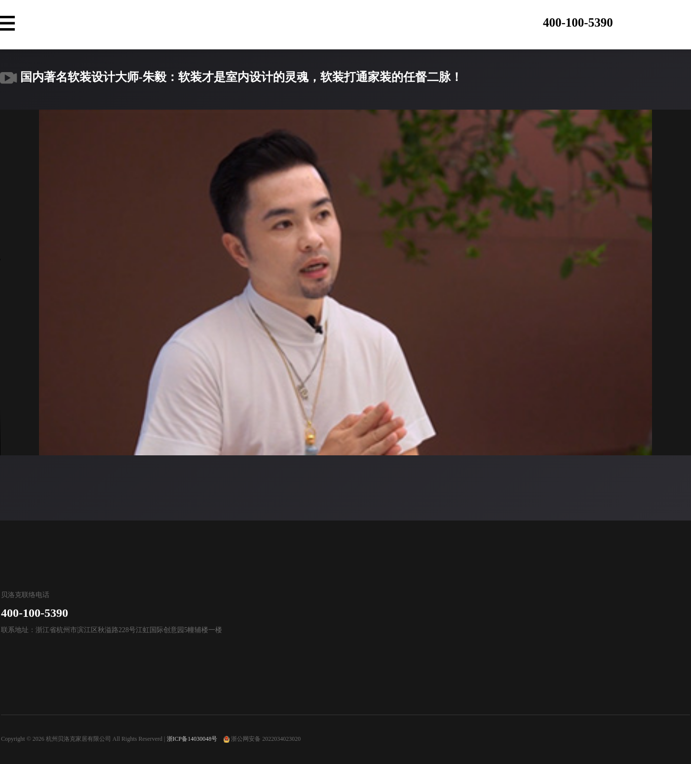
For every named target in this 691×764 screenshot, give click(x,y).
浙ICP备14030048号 (192, 738)
